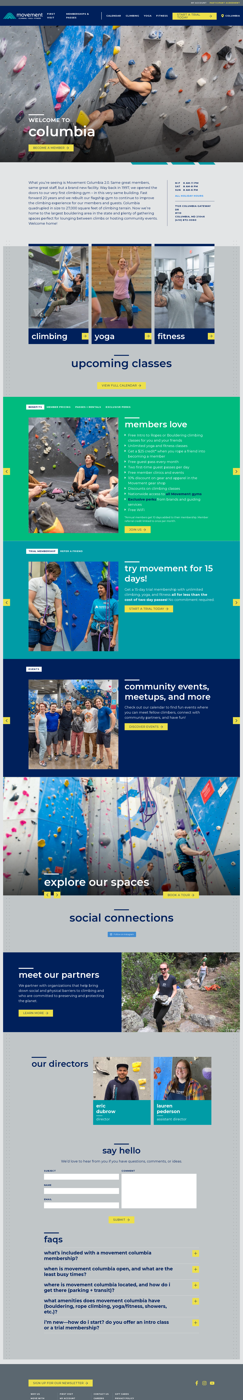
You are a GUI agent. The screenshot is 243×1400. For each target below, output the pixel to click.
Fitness (162, 15)
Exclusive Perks (118, 413)
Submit (119, 1226)
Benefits (35, 413)
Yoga (148, 15)
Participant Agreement (225, 3)
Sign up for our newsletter (58, 1383)
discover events (144, 733)
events (34, 675)
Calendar (113, 15)
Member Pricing (59, 413)
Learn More (33, 1019)
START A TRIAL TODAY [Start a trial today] (188, 16)
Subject (50, 1176)
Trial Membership (42, 557)
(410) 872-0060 (186, 219)
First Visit (51, 15)
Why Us (35, 1395)
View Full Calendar (119, 391)
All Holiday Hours (189, 195)
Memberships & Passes (77, 15)
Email (48, 1205)
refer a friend (71, 557)
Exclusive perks (142, 506)
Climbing (132, 15)
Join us (135, 536)
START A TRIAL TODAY (146, 615)
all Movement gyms (184, 500)
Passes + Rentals (88, 413)
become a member (49, 148)
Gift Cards (122, 1395)
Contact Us (101, 1395)
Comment (128, 1176)
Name (47, 1191)
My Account (199, 3)
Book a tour (179, 901)
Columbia (232, 15)
